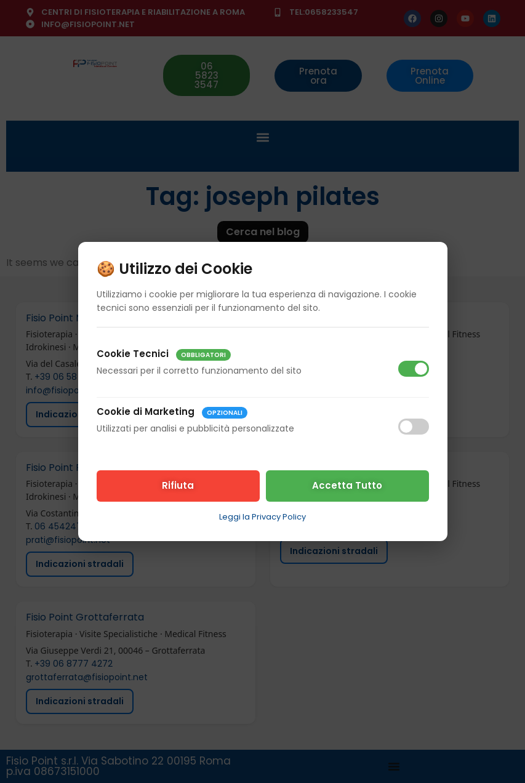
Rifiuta (178, 485)
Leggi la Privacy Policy (262, 517)
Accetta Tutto (347, 485)
